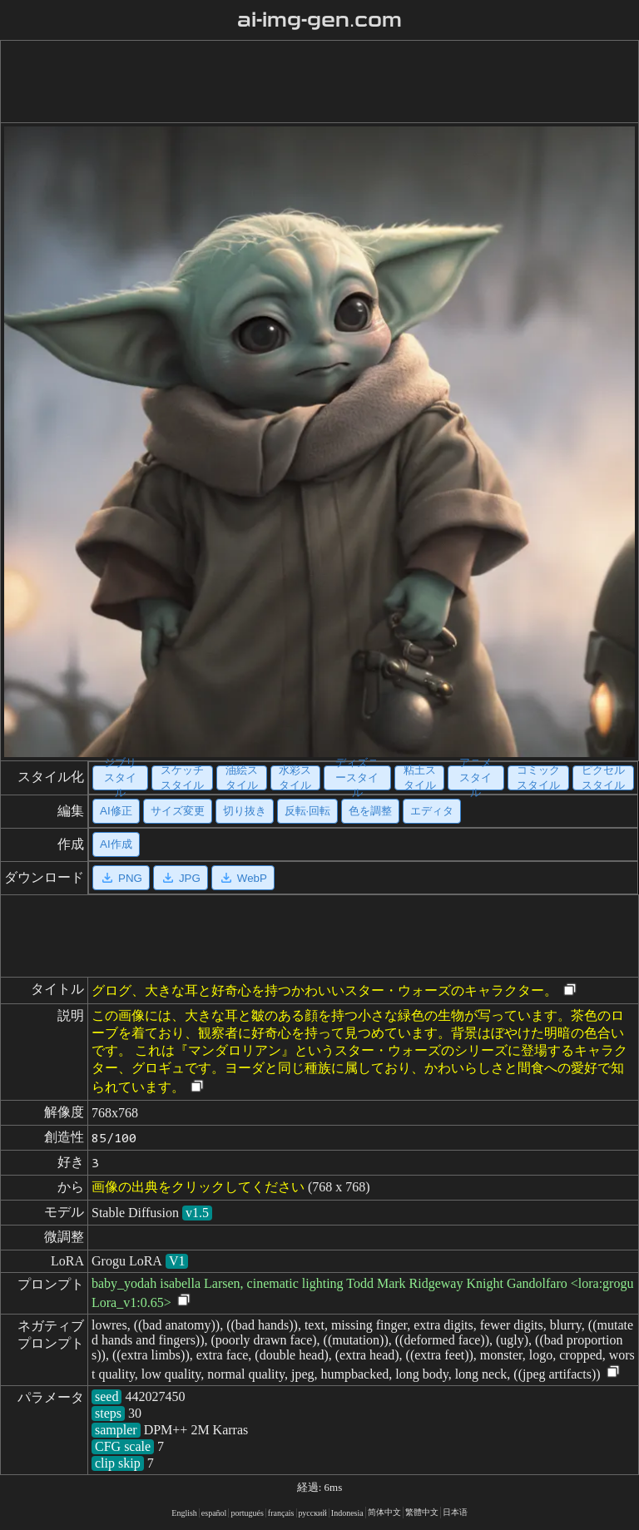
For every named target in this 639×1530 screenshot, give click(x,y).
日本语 (455, 1512)
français (281, 1513)
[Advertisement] (316, 81)
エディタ (431, 811)
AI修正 (116, 811)
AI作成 (116, 844)
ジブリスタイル (120, 777)
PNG (121, 877)
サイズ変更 (178, 811)
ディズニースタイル (357, 777)
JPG (181, 877)
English (184, 1513)
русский (313, 1513)
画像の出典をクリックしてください (198, 1187)
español (214, 1513)
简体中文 (384, 1512)
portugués (246, 1513)
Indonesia (347, 1513)
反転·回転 (308, 811)
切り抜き (244, 811)
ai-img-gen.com (320, 19)
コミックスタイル (538, 777)
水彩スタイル (295, 777)
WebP (243, 877)
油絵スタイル (241, 777)
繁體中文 (421, 1512)
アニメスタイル (475, 777)
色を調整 (370, 811)
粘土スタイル (420, 777)
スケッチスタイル (182, 777)
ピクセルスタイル (603, 777)
